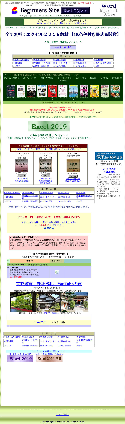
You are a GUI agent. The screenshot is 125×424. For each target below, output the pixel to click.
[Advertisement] (49, 383)
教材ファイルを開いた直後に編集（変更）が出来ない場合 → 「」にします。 (49, 222)
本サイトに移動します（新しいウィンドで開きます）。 (63, 23)
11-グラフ (41, 322)
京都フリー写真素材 (51, 313)
